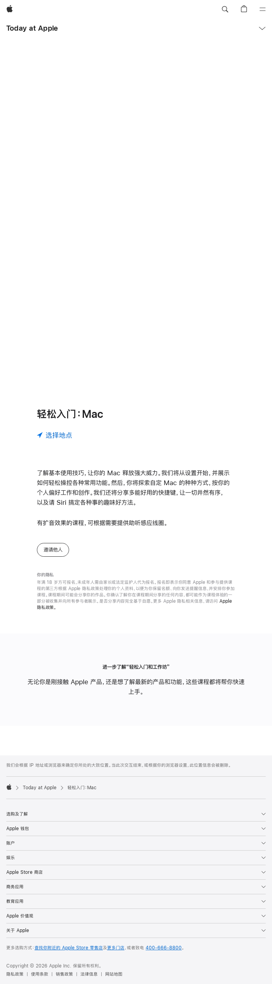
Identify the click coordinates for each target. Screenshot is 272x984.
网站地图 (113, 974)
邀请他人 (53, 549)
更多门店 (115, 947)
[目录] (262, 9)
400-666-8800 (164, 947)
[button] (224, 9)
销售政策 (64, 974)
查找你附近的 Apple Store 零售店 (69, 947)
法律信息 (89, 974)
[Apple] (9, 9)
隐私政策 (15, 974)
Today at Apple (32, 28)
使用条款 (39, 974)
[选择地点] (54, 435)
